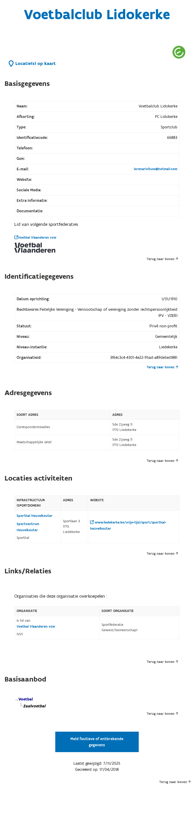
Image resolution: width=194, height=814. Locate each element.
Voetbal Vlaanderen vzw (35, 237)
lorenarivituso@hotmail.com (155, 169)
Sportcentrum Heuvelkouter (28, 527)
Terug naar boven (162, 259)
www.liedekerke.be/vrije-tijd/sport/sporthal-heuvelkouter (128, 525)
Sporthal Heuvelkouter (34, 516)
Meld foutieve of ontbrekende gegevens (96, 742)
